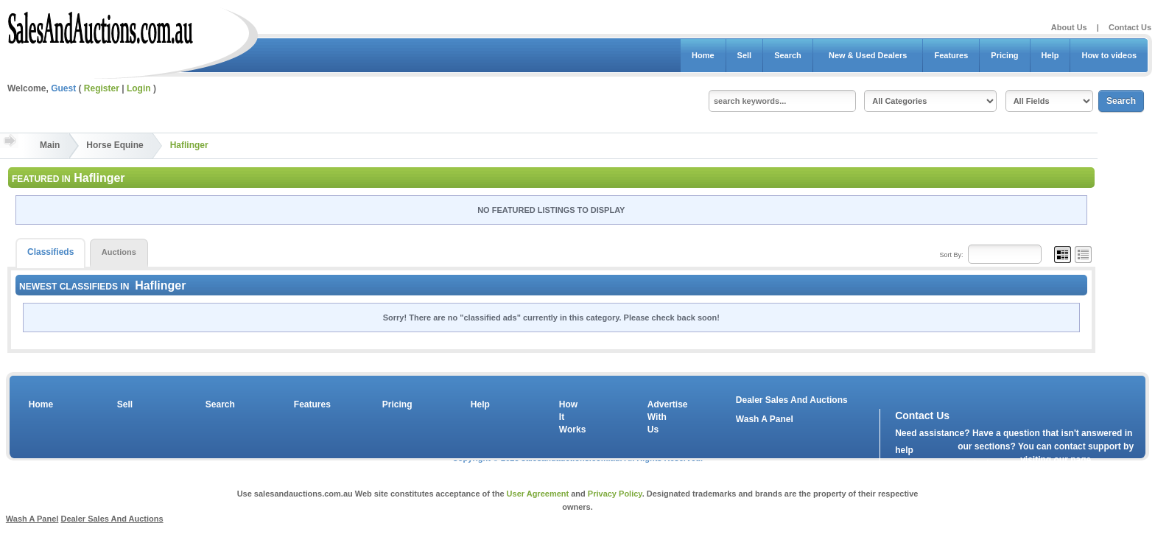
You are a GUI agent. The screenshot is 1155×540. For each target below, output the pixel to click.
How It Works (570, 417)
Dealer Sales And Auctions (792, 400)
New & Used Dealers (868, 55)
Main (50, 145)
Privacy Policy (615, 493)
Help (1050, 55)
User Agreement (538, 493)
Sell (744, 55)
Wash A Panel (764, 419)
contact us (980, 463)
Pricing (1004, 55)
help (904, 450)
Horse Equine (114, 145)
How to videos (1109, 55)
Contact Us (1130, 27)
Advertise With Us (658, 417)
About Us (1069, 27)
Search (787, 55)
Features (951, 55)
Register (101, 88)
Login (139, 88)
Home (703, 55)
